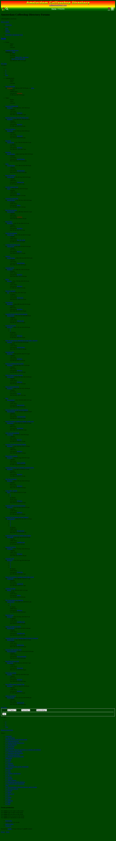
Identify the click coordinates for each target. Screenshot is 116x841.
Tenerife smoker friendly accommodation (16, 410)
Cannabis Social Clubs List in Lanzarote (16, 314)
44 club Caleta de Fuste (11, 187)
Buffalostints (10, 316)
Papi (14, 52)
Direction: (38, 710)
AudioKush (10, 579)
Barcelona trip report (11, 210)
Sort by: (23, 710)
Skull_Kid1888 (21, 463)
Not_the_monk (21, 240)
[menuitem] (6, 28)
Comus (19, 393)
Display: (9, 710)
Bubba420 (10, 131)
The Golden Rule (10, 86)
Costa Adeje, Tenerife (11, 491)
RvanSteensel (10, 519)
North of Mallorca (10, 129)
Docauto (9, 281)
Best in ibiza (8, 221)
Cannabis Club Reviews (11, 50)
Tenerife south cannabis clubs (13, 650)
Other (32, 88)
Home (53, 9)
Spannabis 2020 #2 (10, 547)
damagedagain (11, 411)
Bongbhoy (10, 223)
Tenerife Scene (9, 615)
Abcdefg (9, 674)
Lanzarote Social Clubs (11, 198)
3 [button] (5, 72)
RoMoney (10, 108)
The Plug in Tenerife (11, 479)
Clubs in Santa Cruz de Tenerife (14, 375)
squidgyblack (10, 602)
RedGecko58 (10, 628)
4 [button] (5, 73)
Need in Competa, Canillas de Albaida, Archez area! (19, 421)
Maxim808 (10, 537)
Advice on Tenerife (10, 696)
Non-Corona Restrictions (12, 387)
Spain (3, 38)
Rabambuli (10, 663)
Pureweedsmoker (12, 651)
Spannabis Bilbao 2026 (11, 106)
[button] (6, 75)
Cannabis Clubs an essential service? (15, 505)
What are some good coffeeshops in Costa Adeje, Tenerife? (21, 340)
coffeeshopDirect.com (58, 5)
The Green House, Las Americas (14, 600)
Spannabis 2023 (9, 268)
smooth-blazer (11, 154)
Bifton (19, 205)
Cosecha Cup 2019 (10, 325)
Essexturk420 (10, 212)
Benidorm (8, 152)
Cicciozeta (10, 434)
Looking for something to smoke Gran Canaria (18, 535)
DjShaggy (19, 336)
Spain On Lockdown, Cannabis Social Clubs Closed (19, 577)
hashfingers (10, 423)
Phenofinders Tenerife (11, 456)
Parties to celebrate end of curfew (14, 363)
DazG (8, 188)
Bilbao (7, 279)
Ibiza (6, 398)
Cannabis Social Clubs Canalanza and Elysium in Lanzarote (21, 638)
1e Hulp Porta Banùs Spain (12, 245)
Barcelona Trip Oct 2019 (12, 661)
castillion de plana (10, 588)
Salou (6, 164)
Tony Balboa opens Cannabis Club (14, 684)
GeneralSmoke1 (21, 416)
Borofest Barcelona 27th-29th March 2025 (17, 117)
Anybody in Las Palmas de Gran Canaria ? (17, 517)
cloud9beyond (21, 542)
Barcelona (8, 141)
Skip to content (5, 22)
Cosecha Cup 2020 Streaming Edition (15, 444)
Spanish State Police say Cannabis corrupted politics (19, 467)
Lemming (9, 88)
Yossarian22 (10, 377)
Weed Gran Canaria (10, 673)
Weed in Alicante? (10, 291)
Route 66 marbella (10, 175)
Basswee (19, 251)
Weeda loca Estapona (11, 233)
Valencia (7, 256)
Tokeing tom (10, 142)
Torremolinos (9, 302)
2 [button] (5, 70)
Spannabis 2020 (9, 558)
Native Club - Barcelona (22, 57)
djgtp (8, 492)
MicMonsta (20, 298)
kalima (9, 590)
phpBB (10, 829)
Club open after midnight (12, 433)
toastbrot (9, 342)
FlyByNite (20, 572)
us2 (8, 292)
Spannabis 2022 (9, 352)
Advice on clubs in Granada (13, 626)
